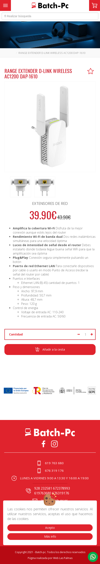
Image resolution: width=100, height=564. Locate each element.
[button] (93, 557)
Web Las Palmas (62, 558)
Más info (50, 536)
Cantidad (16, 334)
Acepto (50, 528)
